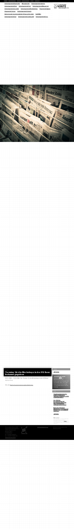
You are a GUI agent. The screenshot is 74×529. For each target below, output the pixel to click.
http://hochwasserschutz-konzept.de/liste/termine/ (21, 385)
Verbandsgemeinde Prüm (25, 6)
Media (19, 1)
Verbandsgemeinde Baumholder (12, 3)
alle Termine (56, 371)
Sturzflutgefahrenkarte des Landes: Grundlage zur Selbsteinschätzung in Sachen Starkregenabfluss (61, 395)
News (6, 1)
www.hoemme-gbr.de (10, 437)
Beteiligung (25, 1)
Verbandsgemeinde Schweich (24, 11)
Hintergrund (12, 1)
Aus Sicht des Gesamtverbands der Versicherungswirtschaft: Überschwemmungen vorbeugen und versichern (59, 402)
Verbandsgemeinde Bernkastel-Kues (29, 8)
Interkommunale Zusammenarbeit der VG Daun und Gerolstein (19, 14)
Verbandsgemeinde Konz (42, 16)
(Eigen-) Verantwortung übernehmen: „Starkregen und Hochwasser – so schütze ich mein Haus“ (60, 409)
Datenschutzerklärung (42, 427)
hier (60, 378)
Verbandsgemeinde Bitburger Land (41, 6)
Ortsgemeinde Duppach (44, 8)
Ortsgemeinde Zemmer (10, 11)
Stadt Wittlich (38, 14)
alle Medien (56, 414)
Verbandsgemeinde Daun (10, 16)
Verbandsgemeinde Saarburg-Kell (26, 16)
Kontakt (37, 1)
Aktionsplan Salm (26, 3)
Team (32, 1)
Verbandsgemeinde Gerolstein (12, 8)
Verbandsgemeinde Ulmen (11, 6)
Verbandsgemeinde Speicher (38, 3)
